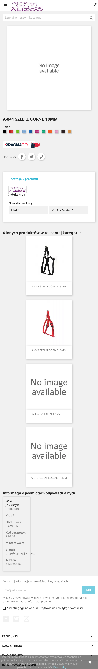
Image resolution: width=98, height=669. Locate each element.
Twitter (16, 619)
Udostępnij (22, 156)
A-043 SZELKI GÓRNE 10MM (49, 350)
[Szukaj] (49, 17)
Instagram (26, 619)
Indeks (13, 194)
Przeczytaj (59, 667)
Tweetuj (31, 156)
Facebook (6, 619)
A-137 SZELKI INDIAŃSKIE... (49, 414)
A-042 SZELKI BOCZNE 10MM (49, 477)
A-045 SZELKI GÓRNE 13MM (49, 286)
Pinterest (41, 156)
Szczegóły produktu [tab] (24, 179)
